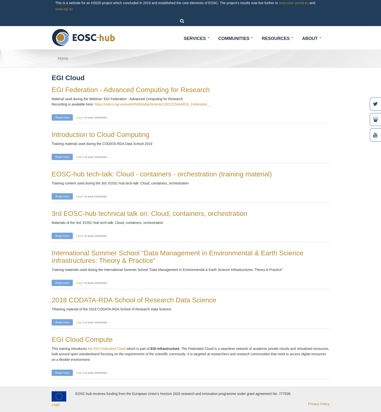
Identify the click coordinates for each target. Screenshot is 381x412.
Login (56, 405)
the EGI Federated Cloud (107, 349)
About (311, 38)
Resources (277, 38)
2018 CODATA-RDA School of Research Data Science (134, 300)
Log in (80, 117)
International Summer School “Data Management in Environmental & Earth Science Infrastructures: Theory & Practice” (177, 256)
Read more (64, 117)
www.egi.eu (64, 9)
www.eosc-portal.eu (294, 3)
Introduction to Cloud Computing (101, 134)
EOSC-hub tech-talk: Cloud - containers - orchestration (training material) (162, 174)
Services (197, 38)
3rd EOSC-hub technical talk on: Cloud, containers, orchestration (149, 213)
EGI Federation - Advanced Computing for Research (131, 90)
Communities (235, 38)
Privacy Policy (318, 404)
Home (63, 58)
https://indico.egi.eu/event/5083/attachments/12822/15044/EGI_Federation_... (153, 104)
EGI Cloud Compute (82, 339)
